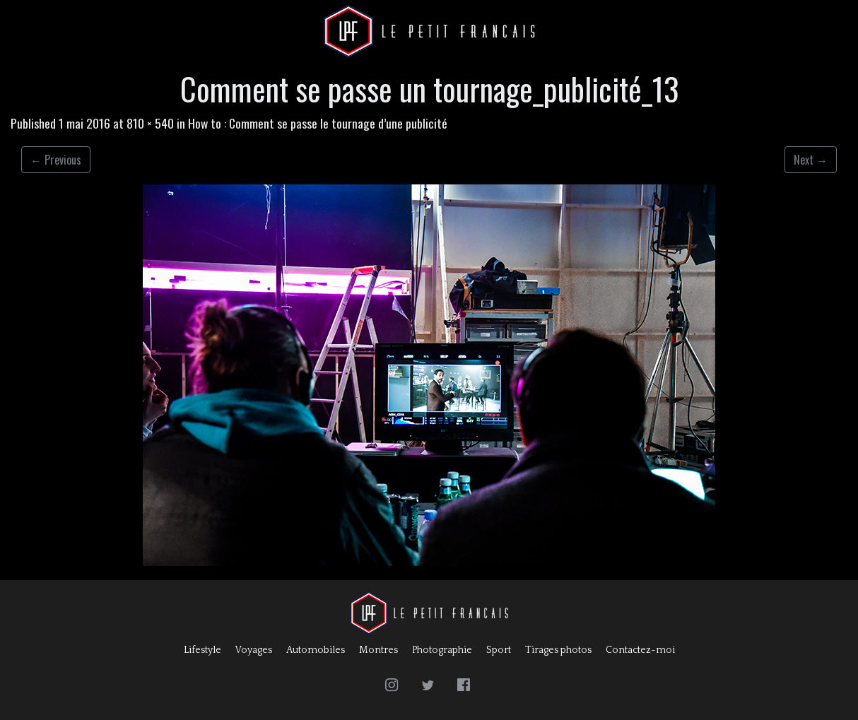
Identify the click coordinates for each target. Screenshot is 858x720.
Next (811, 159)
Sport (498, 650)
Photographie (442, 650)
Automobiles (315, 650)
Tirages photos (558, 650)
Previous (55, 159)
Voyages (253, 650)
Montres (378, 650)
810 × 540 (150, 123)
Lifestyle (202, 650)
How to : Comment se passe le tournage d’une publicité (317, 123)
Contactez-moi (640, 650)
